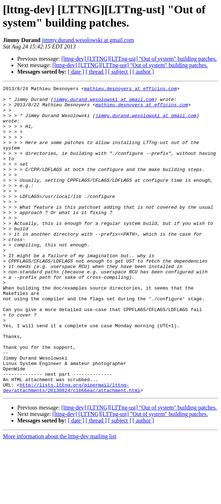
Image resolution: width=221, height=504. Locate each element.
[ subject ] (119, 72)
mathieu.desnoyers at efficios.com (130, 89)
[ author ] (143, 72)
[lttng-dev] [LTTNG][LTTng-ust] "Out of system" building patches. (139, 59)
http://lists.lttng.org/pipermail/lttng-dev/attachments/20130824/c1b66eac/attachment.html (71, 448)
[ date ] (76, 72)
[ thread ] (96, 72)
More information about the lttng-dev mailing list (59, 498)
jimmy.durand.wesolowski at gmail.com (88, 40)
